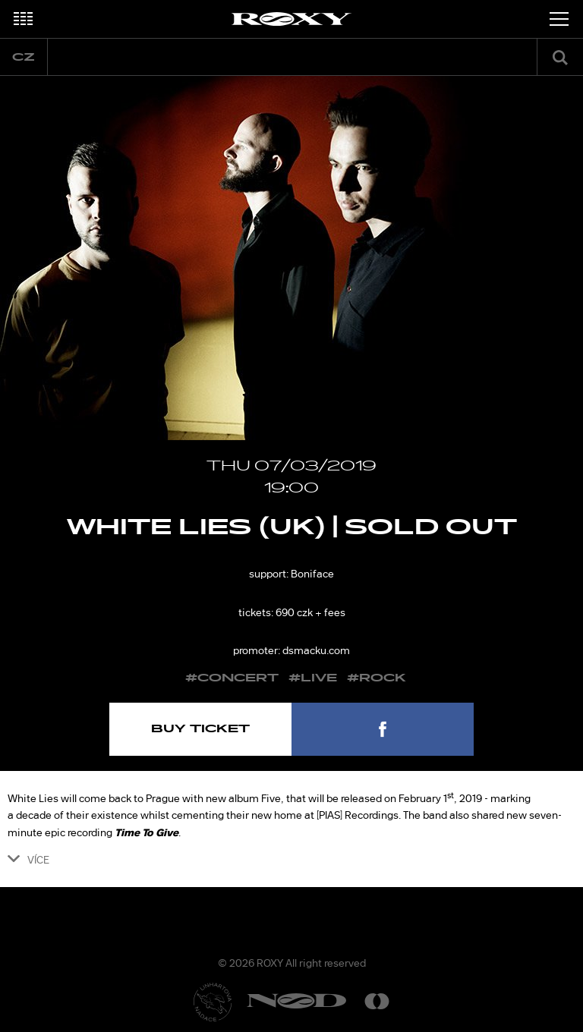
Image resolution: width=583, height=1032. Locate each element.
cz (23, 57)
